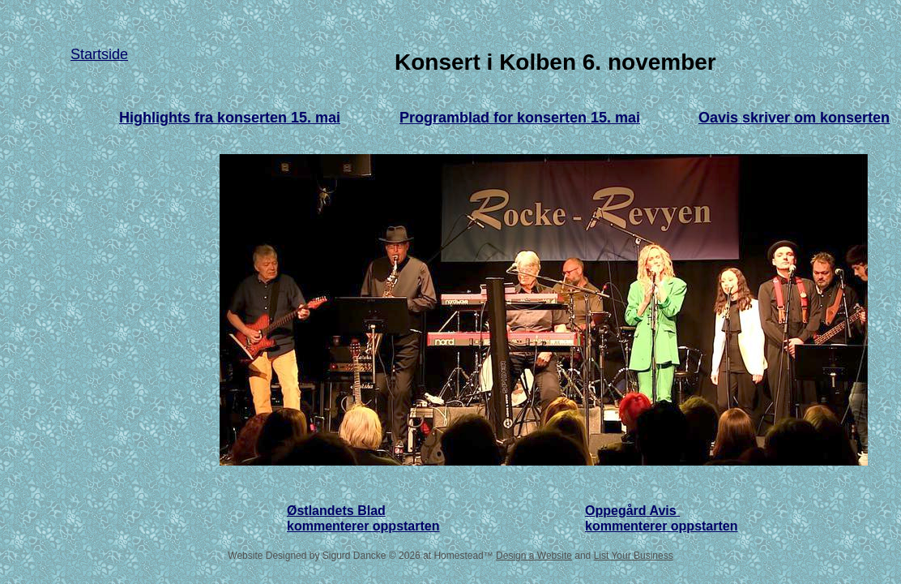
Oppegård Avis (632, 510)
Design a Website (534, 555)
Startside (99, 54)
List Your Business (633, 555)
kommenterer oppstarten (661, 526)
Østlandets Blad (336, 510)
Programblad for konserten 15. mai (519, 118)
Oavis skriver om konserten (794, 118)
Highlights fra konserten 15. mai (229, 118)
